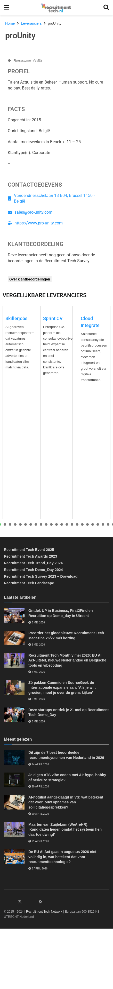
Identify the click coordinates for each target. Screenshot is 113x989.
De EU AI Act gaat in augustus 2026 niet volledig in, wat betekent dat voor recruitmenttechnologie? (62, 857)
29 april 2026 (38, 786)
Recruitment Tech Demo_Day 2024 (33, 570)
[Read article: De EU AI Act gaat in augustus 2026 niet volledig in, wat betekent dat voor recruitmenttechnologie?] (14, 856)
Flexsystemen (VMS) (27, 60)
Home (10, 23)
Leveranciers (31, 23)
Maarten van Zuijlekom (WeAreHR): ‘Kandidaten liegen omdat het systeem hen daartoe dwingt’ (65, 829)
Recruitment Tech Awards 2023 (30, 556)
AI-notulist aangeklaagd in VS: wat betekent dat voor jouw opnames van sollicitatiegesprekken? (65, 802)
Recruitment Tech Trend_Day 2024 (33, 563)
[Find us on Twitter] (20, 902)
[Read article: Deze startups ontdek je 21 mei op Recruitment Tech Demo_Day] (14, 714)
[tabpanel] (19, 412)
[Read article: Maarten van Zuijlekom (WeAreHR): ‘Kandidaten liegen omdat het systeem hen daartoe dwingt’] (14, 829)
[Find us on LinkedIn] (6, 902)
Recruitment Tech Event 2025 (29, 550)
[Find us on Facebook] (13, 902)
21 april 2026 (38, 841)
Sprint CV (53, 318)
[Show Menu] (6, 7)
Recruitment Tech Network (44, 911)
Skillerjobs (16, 318)
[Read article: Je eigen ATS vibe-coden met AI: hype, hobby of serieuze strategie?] (14, 780)
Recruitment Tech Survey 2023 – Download (40, 576)
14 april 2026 (38, 764)
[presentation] (4, 524)
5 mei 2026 (36, 721)
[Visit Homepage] (56, 8)
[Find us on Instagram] (27, 902)
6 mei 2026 (36, 699)
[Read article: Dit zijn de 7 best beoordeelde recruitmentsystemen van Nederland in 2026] (14, 757)
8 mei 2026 (36, 622)
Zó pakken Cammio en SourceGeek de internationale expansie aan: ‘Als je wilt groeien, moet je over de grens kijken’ (62, 687)
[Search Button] (106, 7)
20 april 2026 (38, 813)
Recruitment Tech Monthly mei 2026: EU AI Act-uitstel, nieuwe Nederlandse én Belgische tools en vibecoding (67, 660)
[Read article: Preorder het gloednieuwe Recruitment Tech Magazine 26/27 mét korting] (14, 638)
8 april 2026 (37, 868)
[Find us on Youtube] (34, 902)
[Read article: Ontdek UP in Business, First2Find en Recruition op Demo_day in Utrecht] (14, 615)
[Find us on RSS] (40, 902)
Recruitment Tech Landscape (29, 583)
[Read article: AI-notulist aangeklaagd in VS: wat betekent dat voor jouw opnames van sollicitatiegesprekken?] (14, 802)
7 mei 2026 (36, 671)
